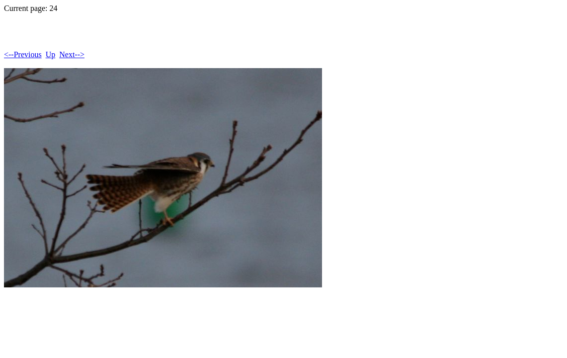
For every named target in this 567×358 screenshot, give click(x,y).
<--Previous (23, 54)
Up (51, 54)
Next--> (71, 54)
